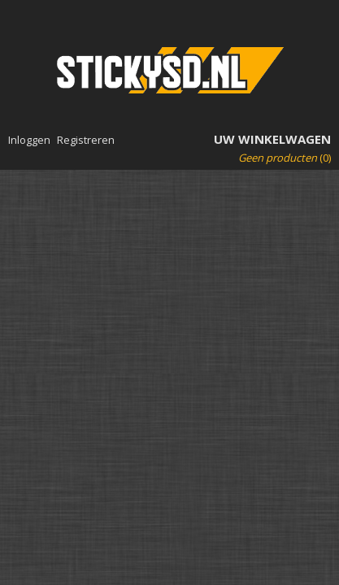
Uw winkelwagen (272, 139)
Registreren (86, 139)
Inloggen (29, 139)
